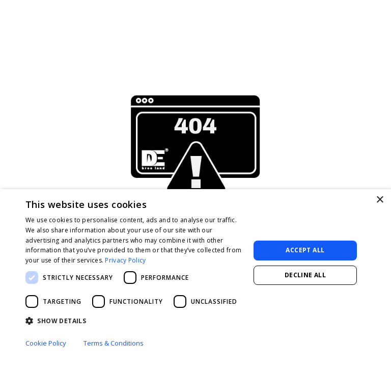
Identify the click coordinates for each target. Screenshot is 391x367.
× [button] (379, 200)
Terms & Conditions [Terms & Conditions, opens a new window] (113, 343)
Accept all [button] (305, 250)
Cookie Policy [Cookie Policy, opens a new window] (45, 343)
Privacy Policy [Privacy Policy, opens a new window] (125, 260)
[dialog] (195, 278)
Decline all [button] (305, 275)
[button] (134, 321)
